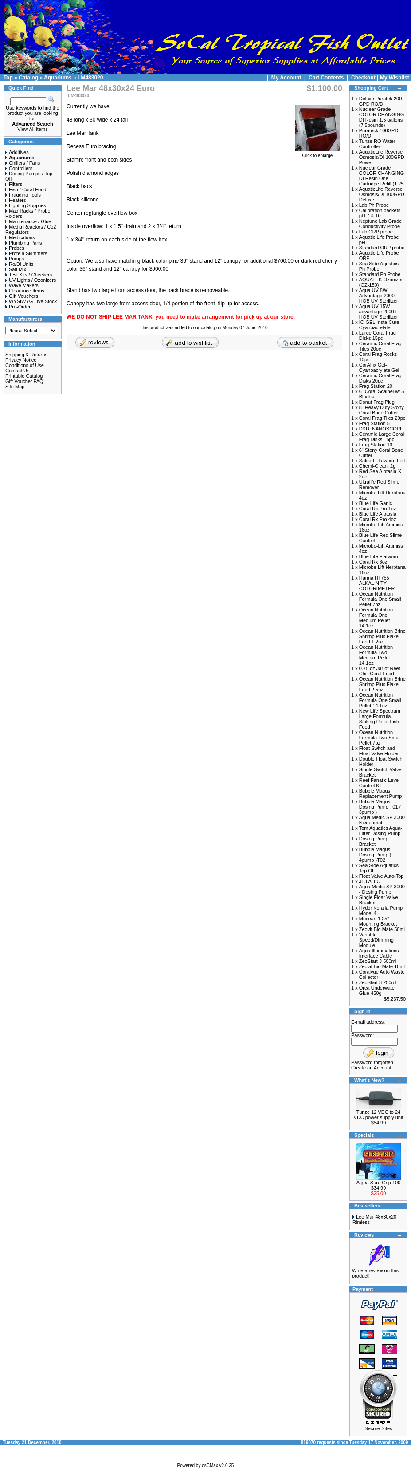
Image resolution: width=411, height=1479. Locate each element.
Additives (17, 152)
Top (8, 78)
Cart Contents (326, 78)
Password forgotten (372, 1062)
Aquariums (58, 78)
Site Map (14, 386)
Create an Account (371, 1067)
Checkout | (365, 78)
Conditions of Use (24, 365)
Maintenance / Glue (28, 221)
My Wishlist (394, 78)
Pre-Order (18, 306)
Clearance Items (24, 290)
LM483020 (90, 78)
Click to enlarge (317, 153)
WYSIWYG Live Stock (31, 301)
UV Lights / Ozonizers (30, 280)
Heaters (15, 200)
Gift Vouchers (21, 296)
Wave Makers (22, 285)
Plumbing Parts (23, 242)
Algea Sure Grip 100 (378, 1182)
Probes (14, 248)
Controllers (18, 168)
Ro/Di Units (19, 264)
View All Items (32, 129)
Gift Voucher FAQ (24, 381)
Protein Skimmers (26, 253)
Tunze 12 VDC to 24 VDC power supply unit (378, 1114)
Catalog (28, 78)
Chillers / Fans (22, 163)
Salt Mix (15, 269)
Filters (13, 184)
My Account (287, 78)
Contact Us (17, 370)
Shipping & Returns (26, 354)
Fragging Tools (23, 194)
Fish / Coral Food (25, 189)
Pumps (14, 258)
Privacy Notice (20, 360)
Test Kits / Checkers (28, 274)
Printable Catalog (24, 376)
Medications (20, 237)
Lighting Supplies (25, 205)
